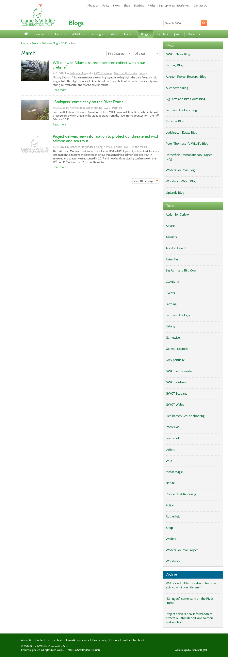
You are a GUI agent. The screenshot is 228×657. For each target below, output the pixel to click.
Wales (151, 5)
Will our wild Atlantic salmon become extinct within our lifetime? (99, 65)
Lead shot (172, 438)
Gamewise (173, 337)
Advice (170, 226)
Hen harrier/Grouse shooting (185, 416)
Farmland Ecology (178, 315)
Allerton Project (176, 248)
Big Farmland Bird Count (182, 270)
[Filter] (119, 53)
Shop (127, 5)
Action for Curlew (177, 214)
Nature (170, 483)
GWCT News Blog (178, 54)
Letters (170, 449)
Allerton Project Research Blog (186, 76)
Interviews (172, 427)
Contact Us (200, 5)
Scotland (139, 5)
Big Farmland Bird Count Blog (185, 99)
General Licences (177, 349)
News (116, 5)
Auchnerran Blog (177, 88)
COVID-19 (173, 282)
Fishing (143, 73)
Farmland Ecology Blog (181, 110)
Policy (105, 5)
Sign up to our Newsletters (174, 5)
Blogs (35, 43)
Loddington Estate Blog (181, 132)
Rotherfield (173, 516)
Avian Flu (172, 259)
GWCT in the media (125, 73)
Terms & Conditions (77, 640)
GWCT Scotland (176, 393)
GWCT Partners (103, 73)
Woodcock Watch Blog (181, 181)
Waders (171, 539)
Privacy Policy (100, 640)
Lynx (169, 460)
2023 (64, 43)
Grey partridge (175, 360)
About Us (93, 5)
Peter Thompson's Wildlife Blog (187, 143)
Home (24, 43)
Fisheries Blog (50, 43)
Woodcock (173, 561)
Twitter (126, 640)
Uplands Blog (175, 192)
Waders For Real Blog (180, 170)
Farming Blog (174, 65)
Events (170, 293)
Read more (59, 90)
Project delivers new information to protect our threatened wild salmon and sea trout (105, 138)
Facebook (138, 640)
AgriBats (171, 237)
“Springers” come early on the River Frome (88, 101)
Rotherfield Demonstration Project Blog (189, 157)
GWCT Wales (175, 404)
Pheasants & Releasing (181, 494)
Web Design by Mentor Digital (191, 650)
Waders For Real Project (182, 550)
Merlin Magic (174, 472)
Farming (171, 304)
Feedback (57, 640)
